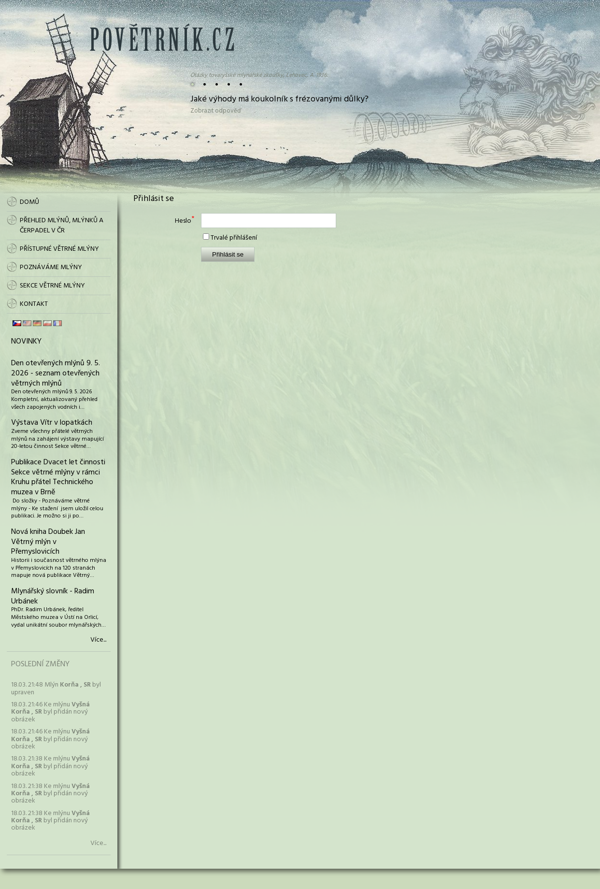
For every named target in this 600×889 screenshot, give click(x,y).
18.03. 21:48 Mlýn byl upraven (56, 688)
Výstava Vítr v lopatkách (51, 422)
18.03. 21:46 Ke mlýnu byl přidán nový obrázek (50, 712)
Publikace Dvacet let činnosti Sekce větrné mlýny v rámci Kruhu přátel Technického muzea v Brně (58, 477)
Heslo (183, 221)
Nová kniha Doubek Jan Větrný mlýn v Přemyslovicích (48, 542)
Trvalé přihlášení (234, 238)
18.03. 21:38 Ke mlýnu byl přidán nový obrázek (50, 766)
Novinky (26, 341)
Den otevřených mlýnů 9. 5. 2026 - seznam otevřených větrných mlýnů (55, 373)
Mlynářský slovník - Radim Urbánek (52, 596)
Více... (98, 640)
